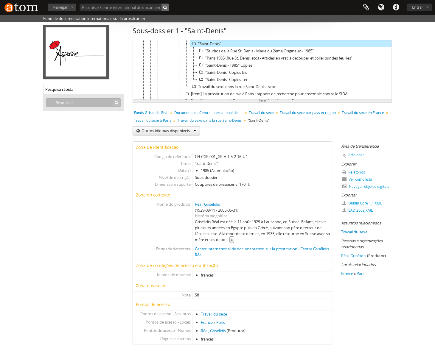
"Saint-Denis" (205, 43)
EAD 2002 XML (357, 210)
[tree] (262, 70)
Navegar (60, 7)
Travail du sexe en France (363, 112)
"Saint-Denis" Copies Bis (222, 72)
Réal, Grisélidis (207, 204)
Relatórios (353, 172)
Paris (220, 322)
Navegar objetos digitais (365, 186)
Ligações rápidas (396, 7)
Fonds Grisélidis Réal (151, 112)
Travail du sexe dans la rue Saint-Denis (209, 120)
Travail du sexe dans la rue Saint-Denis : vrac (233, 86)
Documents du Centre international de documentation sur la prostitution (209, 112)
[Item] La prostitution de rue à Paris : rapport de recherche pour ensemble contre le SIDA (265, 93)
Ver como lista (357, 179)
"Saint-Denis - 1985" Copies (225, 65)
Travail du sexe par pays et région (308, 112)
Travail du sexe (261, 112)
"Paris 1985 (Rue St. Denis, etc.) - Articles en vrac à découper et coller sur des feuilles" (275, 58)
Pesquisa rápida (59, 89)
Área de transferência (366, 7)
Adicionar (356, 154)
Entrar (417, 7)
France (207, 322)
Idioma (381, 7)
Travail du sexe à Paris (152, 120)
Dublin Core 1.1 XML (362, 203)
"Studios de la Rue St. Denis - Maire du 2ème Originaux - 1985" (256, 50)
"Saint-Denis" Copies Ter (223, 79)
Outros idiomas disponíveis (168, 130)
